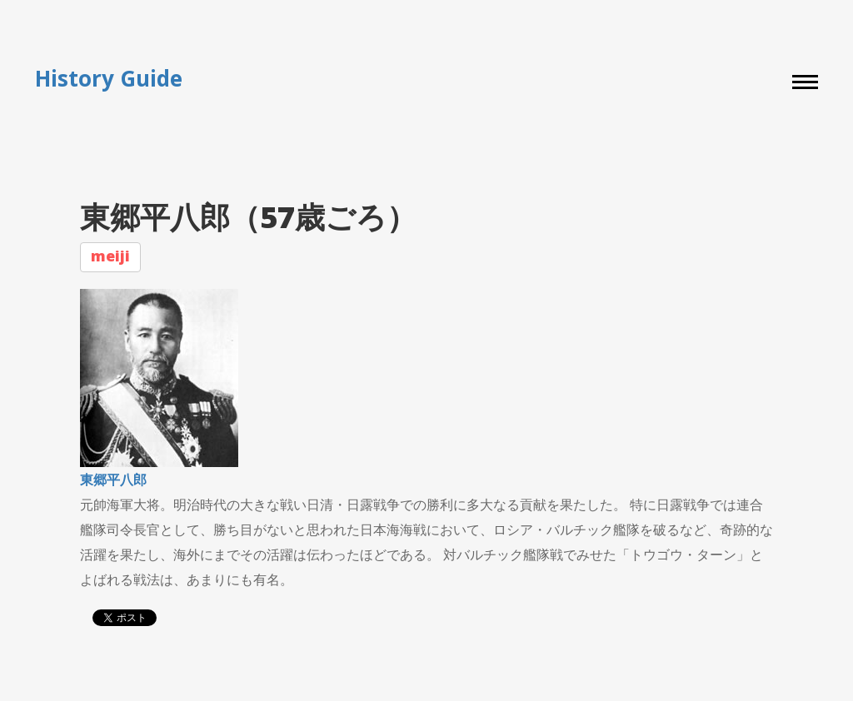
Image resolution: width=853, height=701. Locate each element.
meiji (110, 256)
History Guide (108, 79)
